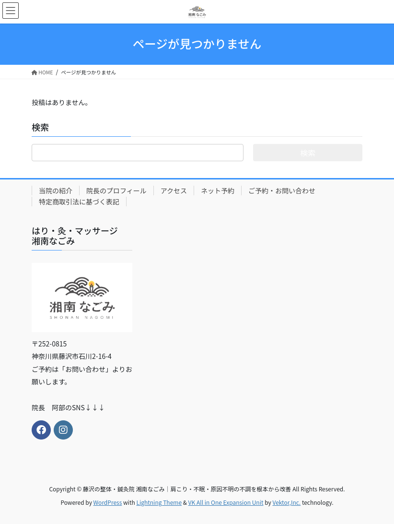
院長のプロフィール (116, 190)
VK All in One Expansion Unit (226, 502)
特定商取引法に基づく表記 (79, 201)
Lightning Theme (159, 502)
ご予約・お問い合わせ (281, 190)
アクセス (174, 190)
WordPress (107, 502)
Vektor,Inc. (286, 502)
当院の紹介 (55, 190)
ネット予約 (217, 190)
